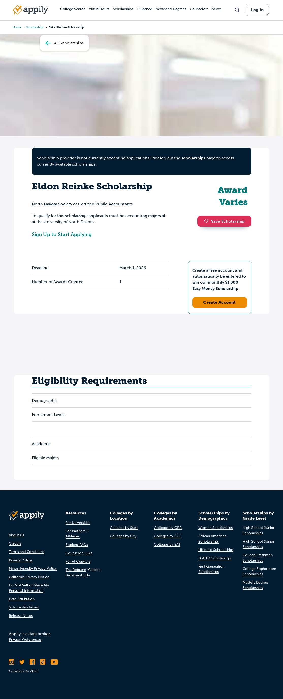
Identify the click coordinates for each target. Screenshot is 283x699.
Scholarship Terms (24, 607)
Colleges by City (123, 536)
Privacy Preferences (25, 639)
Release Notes (21, 616)
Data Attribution (22, 599)
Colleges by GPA (168, 528)
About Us (16, 535)
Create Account (219, 302)
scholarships (193, 158)
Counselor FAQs (79, 553)
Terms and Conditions (26, 552)
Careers (15, 543)
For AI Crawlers (78, 561)
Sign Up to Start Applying (62, 234)
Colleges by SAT (167, 544)
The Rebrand (76, 570)
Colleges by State (124, 528)
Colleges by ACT (167, 536)
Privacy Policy (20, 560)
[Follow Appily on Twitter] (22, 662)
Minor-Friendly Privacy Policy (33, 568)
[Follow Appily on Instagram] (11, 662)
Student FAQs (77, 545)
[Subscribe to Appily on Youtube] (54, 662)
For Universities (78, 523)
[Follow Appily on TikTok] (42, 662)
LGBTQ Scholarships (215, 558)
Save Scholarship (224, 221)
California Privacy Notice (29, 577)
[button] (207, 221)
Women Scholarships (215, 528)
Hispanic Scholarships (215, 550)
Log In (257, 9)
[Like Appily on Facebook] (32, 662)
